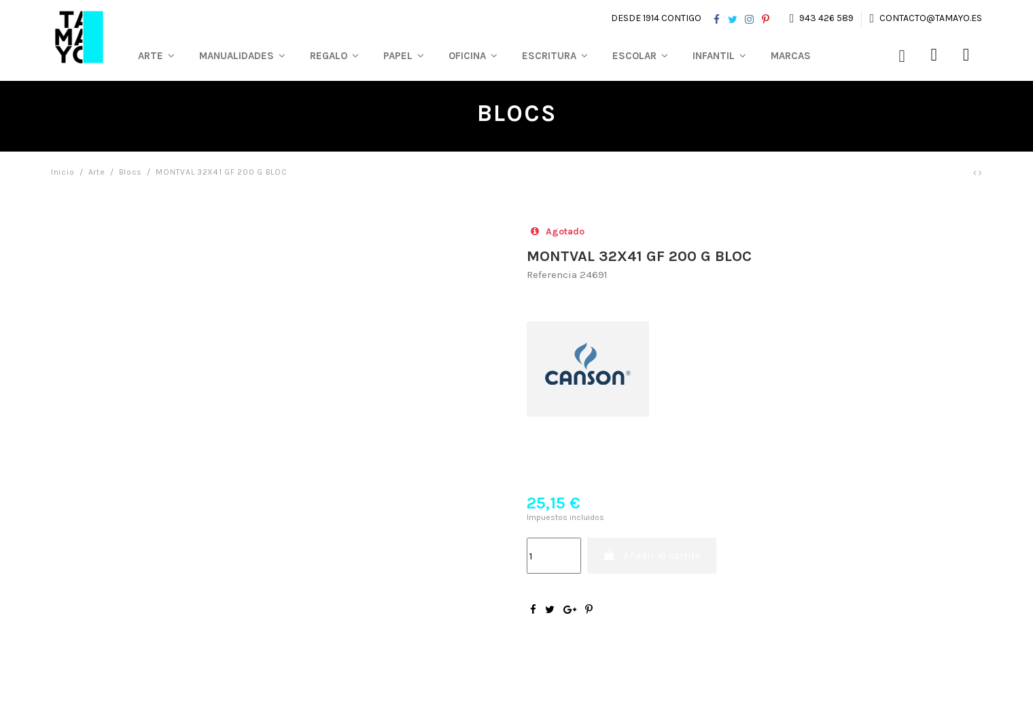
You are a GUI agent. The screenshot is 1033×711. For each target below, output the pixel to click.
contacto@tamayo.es (929, 18)
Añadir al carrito (652, 555)
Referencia (552, 274)
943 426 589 (826, 18)
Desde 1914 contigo (656, 18)
